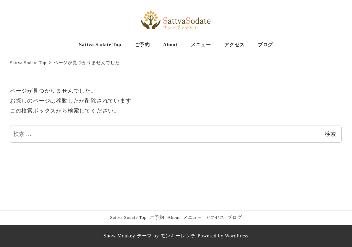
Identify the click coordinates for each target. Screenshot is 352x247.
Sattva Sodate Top (128, 217)
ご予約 (157, 217)
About (173, 217)
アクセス (215, 217)
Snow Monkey (119, 235)
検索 (330, 134)
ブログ (235, 217)
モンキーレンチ (178, 235)
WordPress (236, 235)
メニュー (192, 217)
